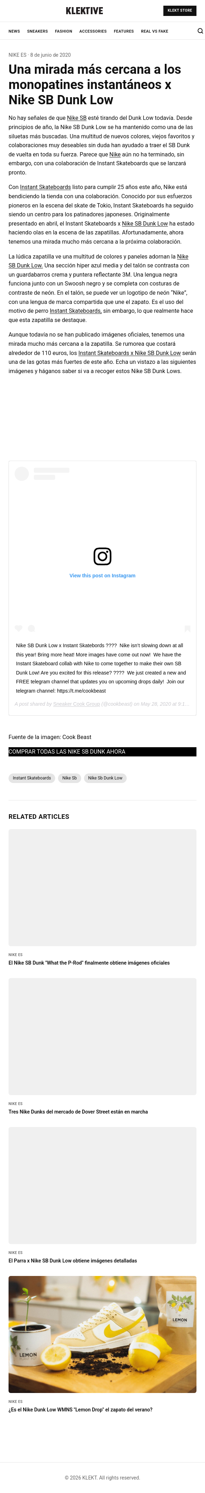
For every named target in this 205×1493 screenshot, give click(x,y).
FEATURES (124, 31)
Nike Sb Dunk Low (105, 778)
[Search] (200, 30)
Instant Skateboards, (76, 310)
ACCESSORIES (93, 31)
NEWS (14, 31)
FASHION (64, 31)
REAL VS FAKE (154, 31)
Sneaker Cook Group (76, 704)
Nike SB (76, 118)
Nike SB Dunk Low (145, 223)
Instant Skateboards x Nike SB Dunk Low (129, 353)
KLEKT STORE (180, 10)
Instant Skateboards (45, 187)
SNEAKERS (37, 31)
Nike (115, 154)
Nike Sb (69, 778)
